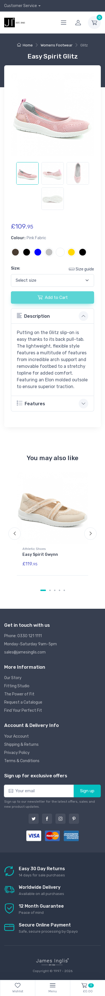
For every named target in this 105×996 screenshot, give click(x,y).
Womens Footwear (57, 45)
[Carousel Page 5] (64, 590)
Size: (15, 268)
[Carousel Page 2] (50, 590)
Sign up (87, 790)
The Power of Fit (19, 694)
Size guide (81, 269)
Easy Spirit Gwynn (40, 554)
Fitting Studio (16, 686)
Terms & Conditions (21, 760)
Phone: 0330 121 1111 (23, 636)
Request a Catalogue (23, 702)
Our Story (13, 677)
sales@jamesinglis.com (25, 652)
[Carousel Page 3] (54, 590)
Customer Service (20, 5)
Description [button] (33, 316)
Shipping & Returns (21, 744)
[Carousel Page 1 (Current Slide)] (43, 590)
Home (25, 45)
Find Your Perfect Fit (23, 710)
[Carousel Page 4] (59, 590)
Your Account (16, 736)
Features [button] (31, 403)
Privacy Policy (17, 752)
